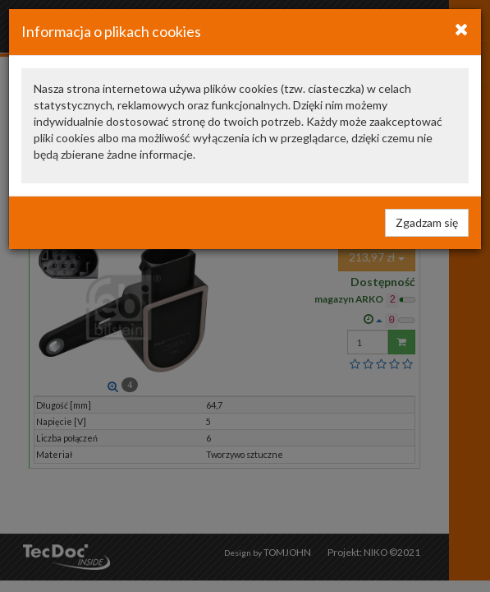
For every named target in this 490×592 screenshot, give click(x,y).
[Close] (462, 29)
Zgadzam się (427, 222)
